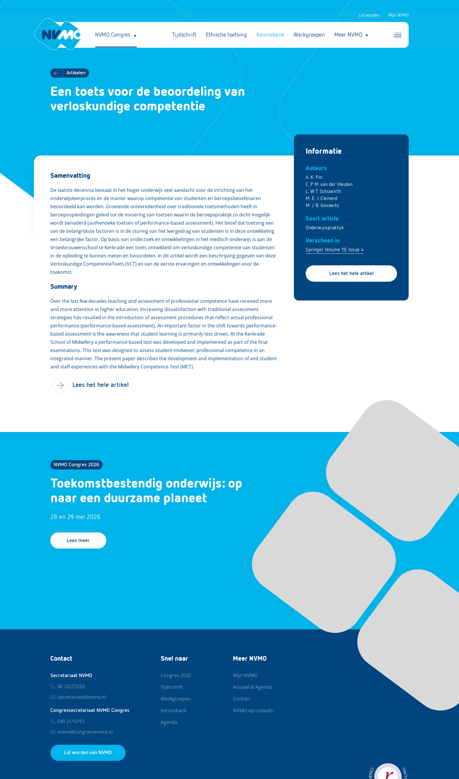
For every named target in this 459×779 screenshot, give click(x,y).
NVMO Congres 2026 (76, 465)
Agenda (169, 722)
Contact (241, 699)
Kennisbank (270, 35)
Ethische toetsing (226, 35)
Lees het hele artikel (351, 273)
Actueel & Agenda (252, 687)
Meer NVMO (348, 35)
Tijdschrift (184, 35)
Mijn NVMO (398, 15)
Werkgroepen (309, 35)
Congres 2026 (176, 675)
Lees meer (79, 541)
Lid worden (369, 15)
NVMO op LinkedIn (253, 710)
